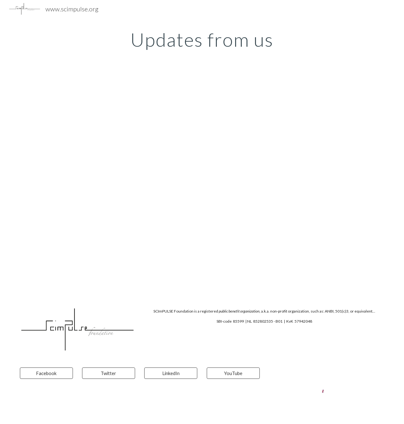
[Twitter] (108, 373)
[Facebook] (46, 373)
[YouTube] (233, 373)
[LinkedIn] (171, 373)
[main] (202, 39)
